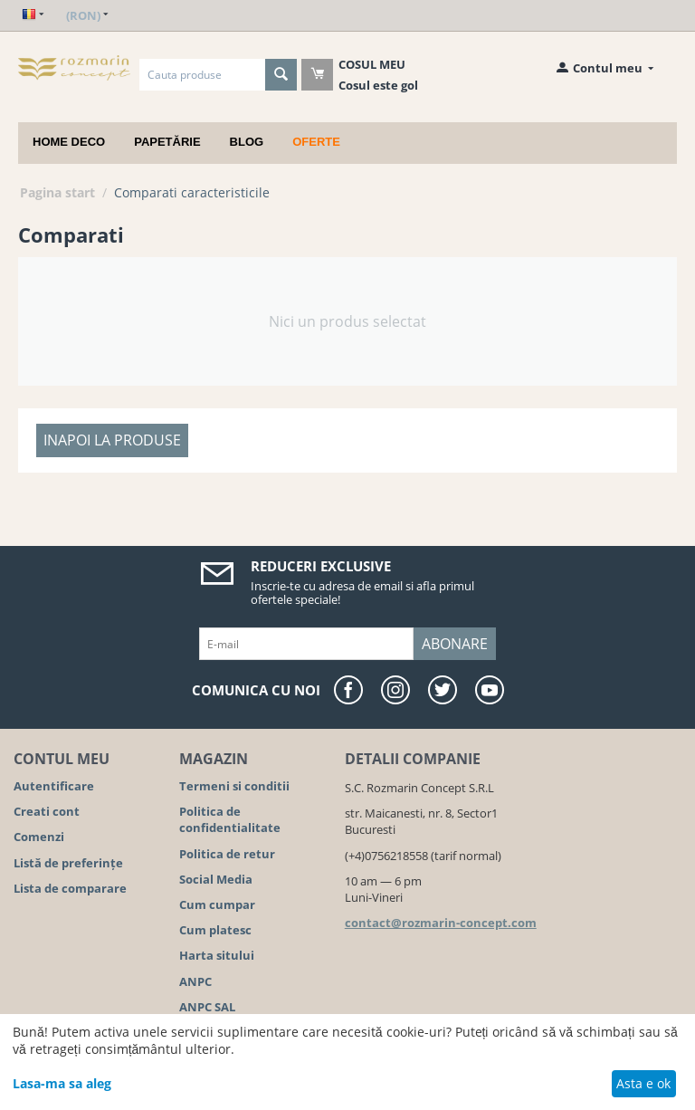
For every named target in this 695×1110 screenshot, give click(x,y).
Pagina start (57, 192)
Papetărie (167, 141)
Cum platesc (215, 930)
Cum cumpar (217, 904)
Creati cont (47, 811)
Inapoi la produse (112, 440)
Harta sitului (216, 955)
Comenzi (39, 836)
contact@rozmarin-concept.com (441, 922)
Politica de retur (227, 854)
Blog (247, 141)
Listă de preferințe (68, 863)
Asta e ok (643, 1083)
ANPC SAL (207, 1007)
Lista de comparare (70, 888)
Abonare (455, 644)
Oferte (316, 141)
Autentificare (54, 786)
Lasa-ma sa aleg (62, 1083)
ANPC (195, 981)
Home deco (69, 141)
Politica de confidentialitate (230, 819)
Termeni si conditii (234, 786)
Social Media (215, 879)
